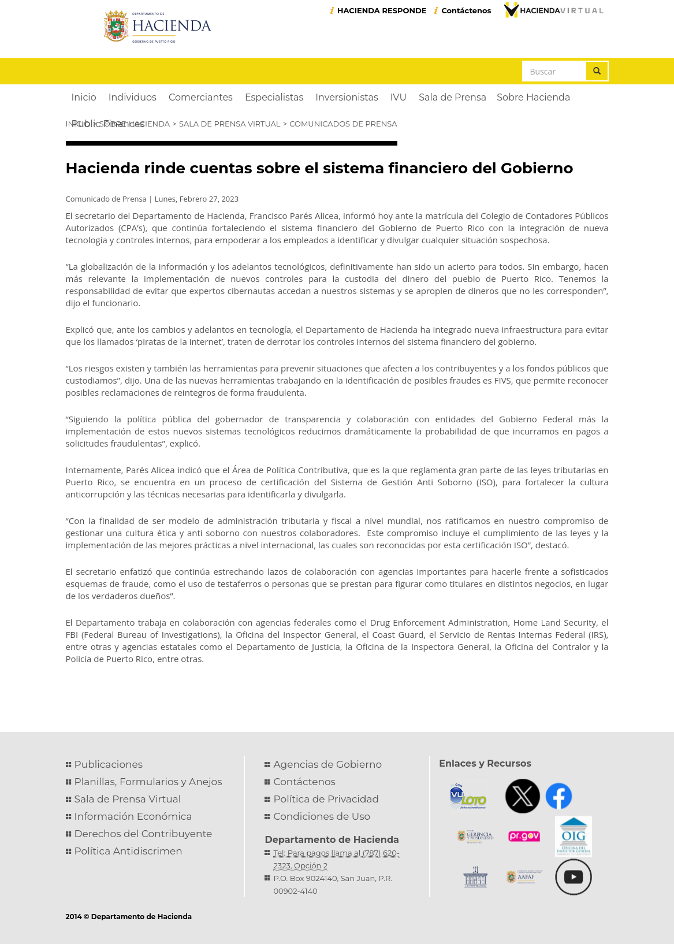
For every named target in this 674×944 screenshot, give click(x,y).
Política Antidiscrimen (129, 851)
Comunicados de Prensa (343, 123)
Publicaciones (109, 764)
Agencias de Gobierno (327, 764)
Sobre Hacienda (134, 123)
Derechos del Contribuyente (144, 833)
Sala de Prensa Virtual (230, 123)
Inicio (78, 123)
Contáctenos (466, 10)
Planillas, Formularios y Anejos (148, 781)
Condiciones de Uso (321, 816)
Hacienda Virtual (553, 10)
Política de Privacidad (326, 799)
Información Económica (133, 816)
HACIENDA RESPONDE (382, 10)
